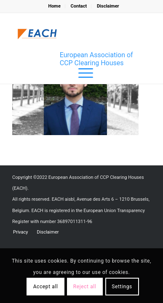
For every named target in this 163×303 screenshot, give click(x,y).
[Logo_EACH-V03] (37, 34)
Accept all (45, 287)
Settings (122, 287)
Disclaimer (108, 6)
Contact (79, 6)
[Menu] (81, 73)
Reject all (84, 287)
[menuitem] (54, 6)
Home (54, 6)
